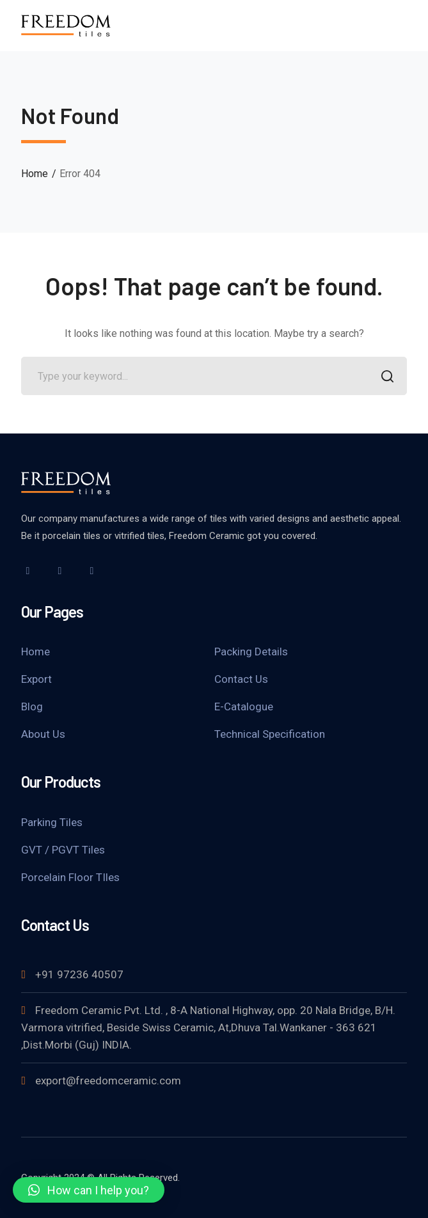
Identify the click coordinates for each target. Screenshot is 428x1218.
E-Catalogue (243, 706)
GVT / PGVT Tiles (63, 849)
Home (34, 174)
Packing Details (251, 651)
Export (36, 679)
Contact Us (241, 679)
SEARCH (384, 377)
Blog (32, 706)
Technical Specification (269, 734)
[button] (88, 1190)
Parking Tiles (52, 822)
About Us (43, 734)
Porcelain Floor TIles (70, 877)
